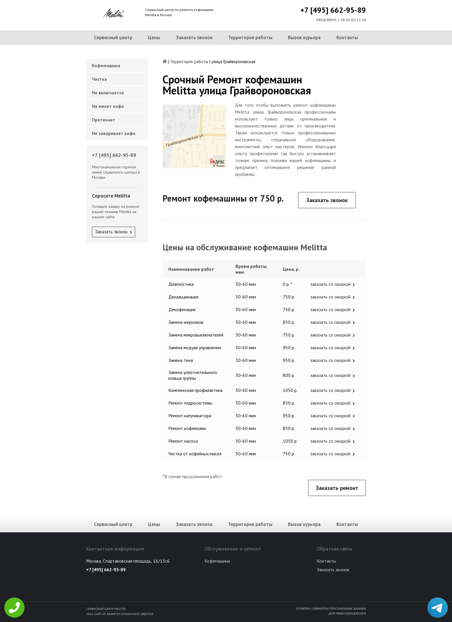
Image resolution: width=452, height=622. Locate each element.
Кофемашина (106, 65)
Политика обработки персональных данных (331, 608)
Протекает (103, 120)
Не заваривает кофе (113, 133)
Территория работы (250, 37)
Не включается (108, 92)
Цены (154, 37)
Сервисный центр (113, 37)
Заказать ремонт (337, 487)
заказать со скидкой (330, 284)
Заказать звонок (194, 37)
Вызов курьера (304, 37)
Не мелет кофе (108, 106)
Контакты (347, 37)
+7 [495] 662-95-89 (333, 10)
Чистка (99, 79)
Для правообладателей (347, 613)
